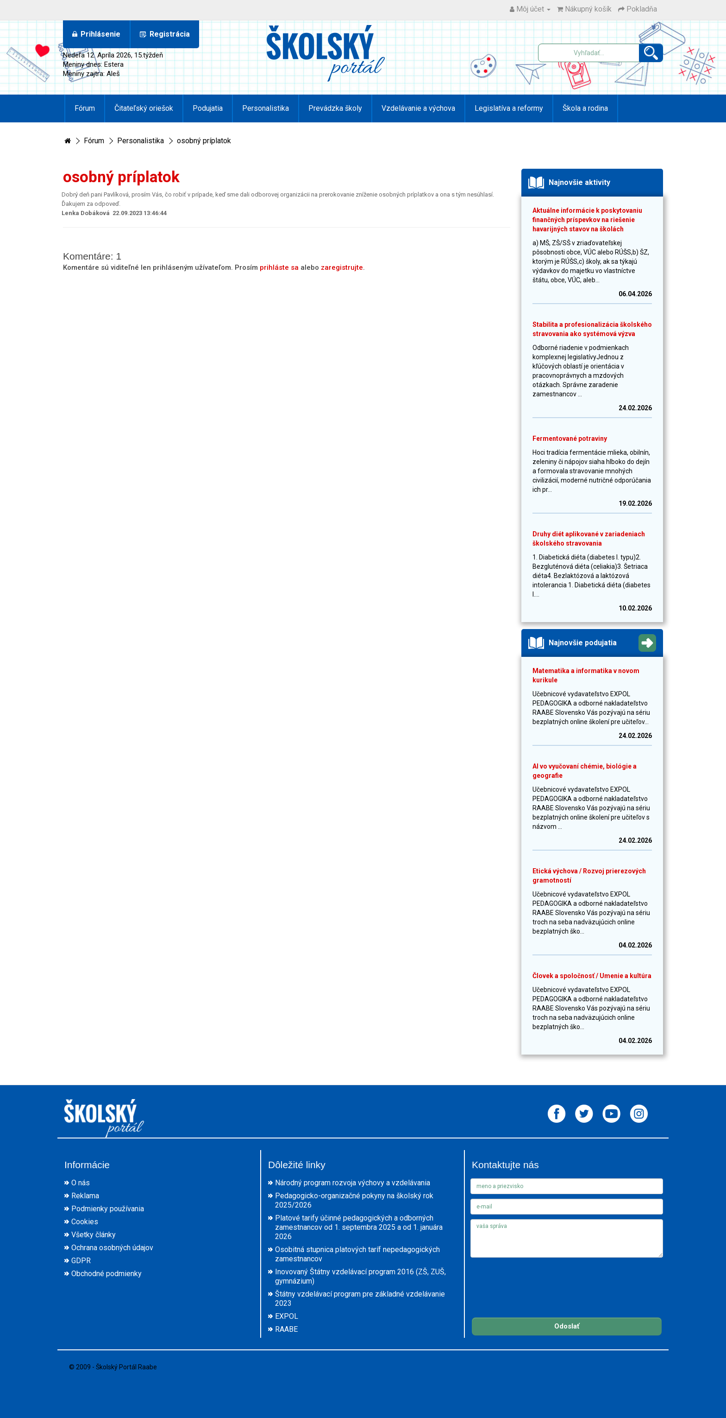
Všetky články (93, 1234)
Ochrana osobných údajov (112, 1247)
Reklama (85, 1195)
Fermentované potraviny (569, 438)
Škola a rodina (585, 108)
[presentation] (540, 1280)
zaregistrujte (342, 267)
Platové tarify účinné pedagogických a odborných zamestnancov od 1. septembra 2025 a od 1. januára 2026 (359, 1227)
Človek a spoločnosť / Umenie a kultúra (591, 975)
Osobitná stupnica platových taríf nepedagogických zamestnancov (357, 1254)
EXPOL (286, 1316)
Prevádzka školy (335, 108)
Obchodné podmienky (106, 1273)
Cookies (84, 1221)
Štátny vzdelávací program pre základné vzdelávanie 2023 (360, 1299)
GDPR (81, 1260)
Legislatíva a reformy (509, 108)
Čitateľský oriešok (143, 108)
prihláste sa (279, 267)
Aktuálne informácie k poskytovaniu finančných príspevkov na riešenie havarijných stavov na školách (587, 220)
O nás (80, 1182)
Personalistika (265, 108)
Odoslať (566, 1326)
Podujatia (208, 108)
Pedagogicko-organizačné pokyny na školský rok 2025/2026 (354, 1200)
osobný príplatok (204, 140)
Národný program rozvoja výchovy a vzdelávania (352, 1182)
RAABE (286, 1329)
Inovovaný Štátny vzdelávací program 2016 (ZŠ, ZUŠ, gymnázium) (360, 1276)
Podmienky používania (107, 1208)
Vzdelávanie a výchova (418, 108)
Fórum (85, 108)
